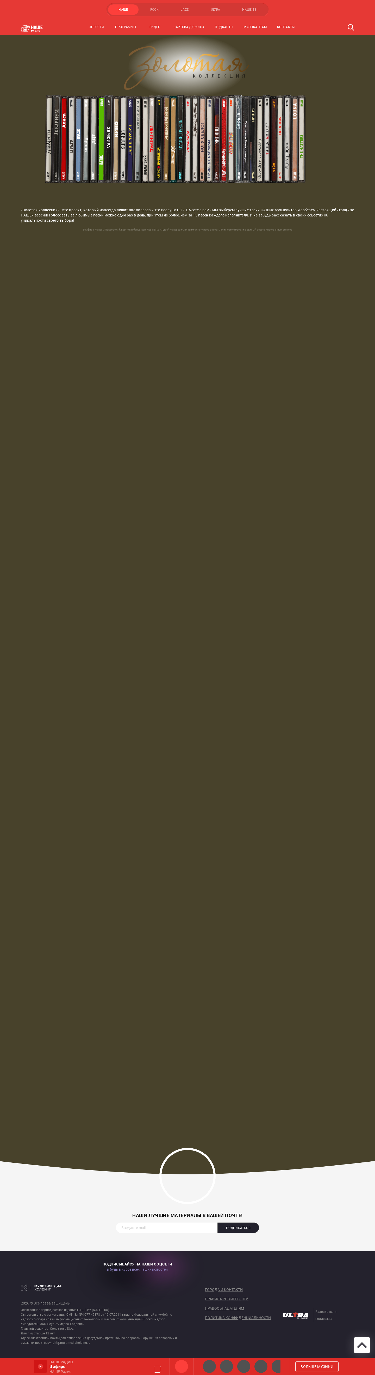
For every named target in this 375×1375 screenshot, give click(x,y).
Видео (154, 27)
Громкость (157, 1369)
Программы (125, 27)
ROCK (154, 9)
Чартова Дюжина (188, 27)
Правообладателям (224, 1308)
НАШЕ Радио (181, 1366)
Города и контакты (224, 1290)
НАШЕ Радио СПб (226, 1366)
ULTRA (215, 9)
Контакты (286, 27)
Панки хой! (278, 1366)
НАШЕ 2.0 (209, 1366)
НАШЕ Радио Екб (243, 1366)
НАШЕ (123, 9)
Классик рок (260, 1366)
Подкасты (224, 27)
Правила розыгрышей (226, 1299)
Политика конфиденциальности (238, 1318)
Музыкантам (255, 27)
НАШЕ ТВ (249, 9)
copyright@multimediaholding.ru (67, 1343)
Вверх (362, 1345)
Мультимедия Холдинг (41, 1287)
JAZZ (185, 9)
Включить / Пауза (40, 1366)
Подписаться (238, 1228)
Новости (96, 27)
